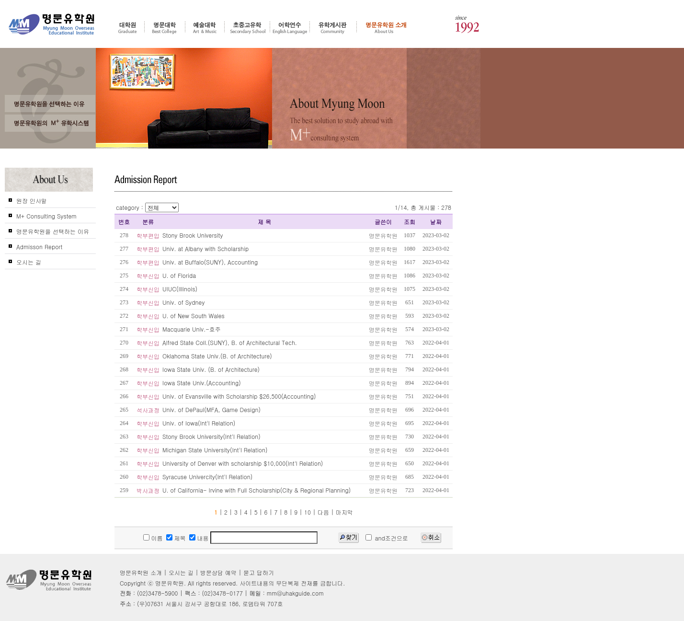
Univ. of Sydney (183, 302)
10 (307, 512)
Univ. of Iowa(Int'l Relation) (198, 423)
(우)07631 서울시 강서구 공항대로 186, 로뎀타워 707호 (210, 603)
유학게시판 (333, 27)
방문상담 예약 (218, 572)
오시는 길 (28, 262)
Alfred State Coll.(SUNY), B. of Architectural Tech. (229, 342)
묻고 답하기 (258, 572)
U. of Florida (179, 275)
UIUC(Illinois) (179, 289)
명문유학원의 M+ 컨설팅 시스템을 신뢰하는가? (50, 123)
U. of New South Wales (193, 315)
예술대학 (205, 27)
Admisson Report (39, 246)
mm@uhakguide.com (295, 593)
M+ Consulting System (46, 216)
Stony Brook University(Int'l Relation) (211, 436)
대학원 (127, 27)
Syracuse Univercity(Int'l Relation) (207, 476)
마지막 (344, 512)
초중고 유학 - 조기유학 (247, 27)
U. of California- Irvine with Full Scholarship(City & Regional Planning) (256, 490)
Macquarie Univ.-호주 (191, 329)
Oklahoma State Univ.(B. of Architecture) (217, 356)
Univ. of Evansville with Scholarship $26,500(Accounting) (239, 396)
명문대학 (164, 27)
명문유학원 (52, 24)
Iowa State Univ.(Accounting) (201, 383)
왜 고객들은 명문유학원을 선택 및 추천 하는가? (50, 103)
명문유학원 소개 (386, 27)
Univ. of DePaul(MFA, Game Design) (211, 409)
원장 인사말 (31, 200)
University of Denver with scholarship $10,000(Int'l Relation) (242, 463)
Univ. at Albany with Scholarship (205, 248)
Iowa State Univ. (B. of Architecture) (211, 369)
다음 (323, 512)
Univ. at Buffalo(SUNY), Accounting (210, 262)
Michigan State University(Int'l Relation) (214, 450)
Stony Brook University (192, 235)
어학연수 (290, 27)
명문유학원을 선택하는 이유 (52, 231)
